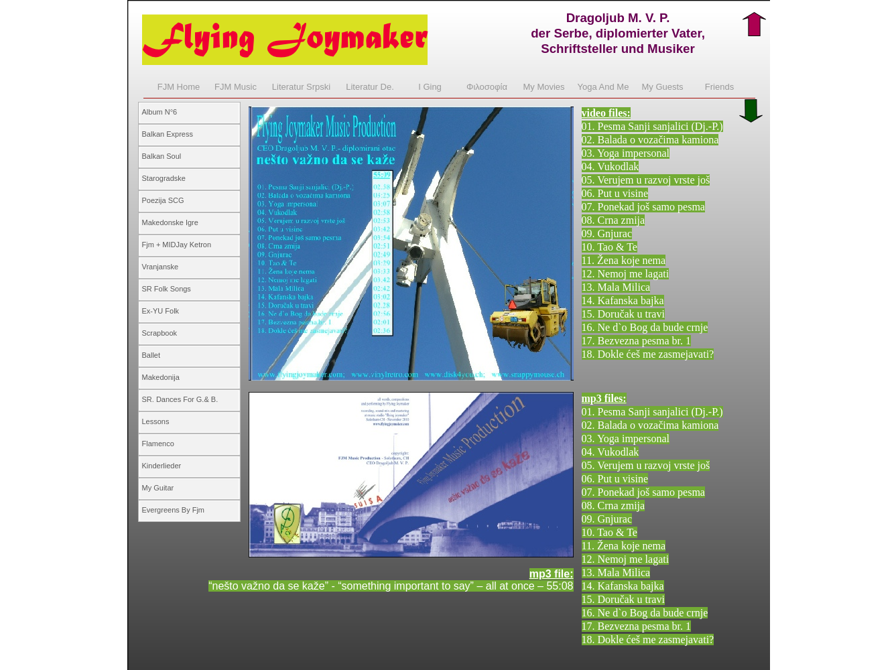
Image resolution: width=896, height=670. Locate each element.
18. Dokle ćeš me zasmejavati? (648, 354)
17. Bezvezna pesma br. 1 (637, 340)
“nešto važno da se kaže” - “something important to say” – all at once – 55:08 (390, 586)
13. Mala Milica (616, 287)
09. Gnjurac (607, 233)
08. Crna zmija (613, 220)
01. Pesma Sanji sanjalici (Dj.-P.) (652, 126)
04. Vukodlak (610, 166)
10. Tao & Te (609, 247)
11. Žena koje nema (624, 260)
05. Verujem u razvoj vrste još (646, 180)
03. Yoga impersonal (626, 153)
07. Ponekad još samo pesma (643, 206)
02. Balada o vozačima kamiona (650, 139)
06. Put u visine (615, 193)
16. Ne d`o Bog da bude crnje (645, 327)
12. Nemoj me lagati (625, 273)
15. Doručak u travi (623, 314)
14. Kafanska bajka (623, 300)
